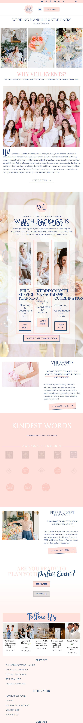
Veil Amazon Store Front (18, 628)
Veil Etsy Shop (12, 632)
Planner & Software (15, 618)
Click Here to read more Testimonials (41, 436)
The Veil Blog (12, 637)
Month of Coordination (17, 592)
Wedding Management (16, 597)
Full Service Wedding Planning (20, 587)
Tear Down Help (13, 601)
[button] (76, 1)
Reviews (10, 623)
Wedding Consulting (15, 606)
